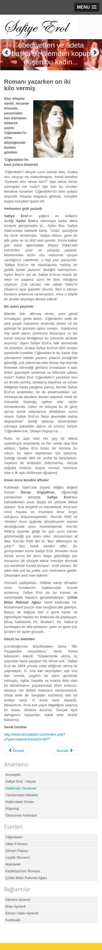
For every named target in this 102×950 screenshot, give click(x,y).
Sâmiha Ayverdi (17, 900)
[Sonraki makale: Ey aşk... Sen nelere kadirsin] (65, 751)
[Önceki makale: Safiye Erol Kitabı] (16, 751)
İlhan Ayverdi (15, 906)
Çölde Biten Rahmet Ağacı (26, 878)
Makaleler (13, 864)
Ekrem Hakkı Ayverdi (21, 913)
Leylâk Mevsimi (17, 857)
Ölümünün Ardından (21, 815)
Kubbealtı (12, 920)
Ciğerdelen (14, 837)
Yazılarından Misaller (21, 795)
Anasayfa (12, 775)
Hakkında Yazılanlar (21, 788)
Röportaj (12, 809)
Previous (7, 52)
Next (95, 52)
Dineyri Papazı (17, 851)
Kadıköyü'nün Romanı (22, 871)
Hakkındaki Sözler (19, 802)
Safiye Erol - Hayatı (20, 781)
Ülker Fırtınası (16, 844)
